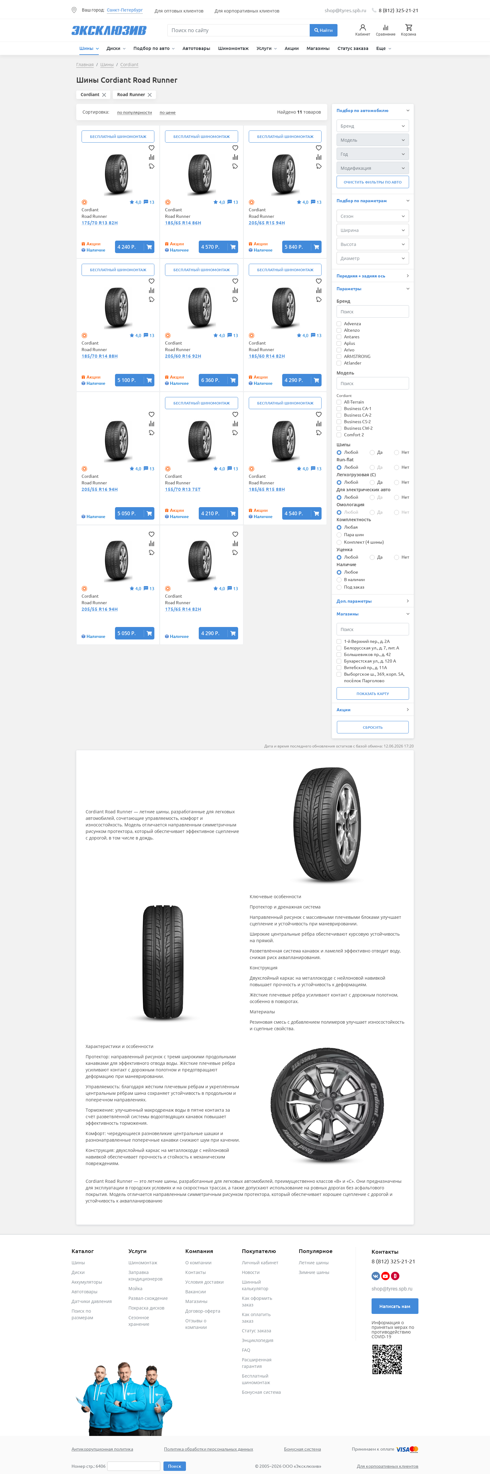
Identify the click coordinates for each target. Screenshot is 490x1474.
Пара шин (354, 534)
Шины (78, 1263)
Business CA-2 (358, 415)
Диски (78, 1272)
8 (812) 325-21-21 (398, 10)
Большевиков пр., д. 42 (367, 654)
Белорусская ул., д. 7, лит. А (371, 647)
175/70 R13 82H (100, 222)
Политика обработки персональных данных (208, 1449)
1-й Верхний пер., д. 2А (367, 641)
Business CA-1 (358, 408)
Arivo (349, 349)
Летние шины (314, 1263)
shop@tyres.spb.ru (392, 1289)
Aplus (349, 343)
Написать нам (394, 1306)
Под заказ (354, 587)
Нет (405, 452)
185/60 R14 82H (267, 356)
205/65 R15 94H (267, 222)
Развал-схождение (148, 1298)
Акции (292, 48)
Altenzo (352, 330)
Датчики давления (92, 1301)
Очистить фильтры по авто (373, 182)
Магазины (318, 48)
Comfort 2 (354, 434)
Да (379, 452)
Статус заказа (353, 48)
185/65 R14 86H (183, 222)
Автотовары (196, 48)
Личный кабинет (260, 1263)
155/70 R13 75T (183, 489)
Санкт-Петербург (125, 9)
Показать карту (373, 693)
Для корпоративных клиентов (247, 11)
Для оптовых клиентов (179, 11)
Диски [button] (114, 48)
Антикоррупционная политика (102, 1449)
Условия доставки (204, 1282)
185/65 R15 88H (267, 489)
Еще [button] (381, 48)
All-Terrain (354, 401)
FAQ (246, 1350)
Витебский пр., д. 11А (365, 667)
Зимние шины (314, 1272)
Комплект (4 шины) (364, 542)
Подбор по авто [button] (152, 48)
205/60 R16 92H (183, 356)
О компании (198, 1263)
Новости (251, 1272)
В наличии (354, 579)
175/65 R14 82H (183, 609)
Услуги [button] (265, 48)
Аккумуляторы (87, 1282)
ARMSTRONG (357, 356)
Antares (351, 336)
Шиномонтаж (233, 48)
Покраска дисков (146, 1308)
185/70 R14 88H (100, 356)
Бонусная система (261, 1392)
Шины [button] (87, 48)
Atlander (352, 362)
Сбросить (373, 727)
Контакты (195, 1272)
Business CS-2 (357, 421)
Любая (351, 527)
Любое (351, 572)
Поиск (174, 1466)
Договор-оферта (202, 1311)
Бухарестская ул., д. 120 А (370, 661)
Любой (351, 452)
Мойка (135, 1288)
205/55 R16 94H (100, 489)
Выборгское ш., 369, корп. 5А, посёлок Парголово (374, 677)
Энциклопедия (257, 1340)
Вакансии (195, 1292)
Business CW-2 (358, 428)
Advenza (352, 323)
